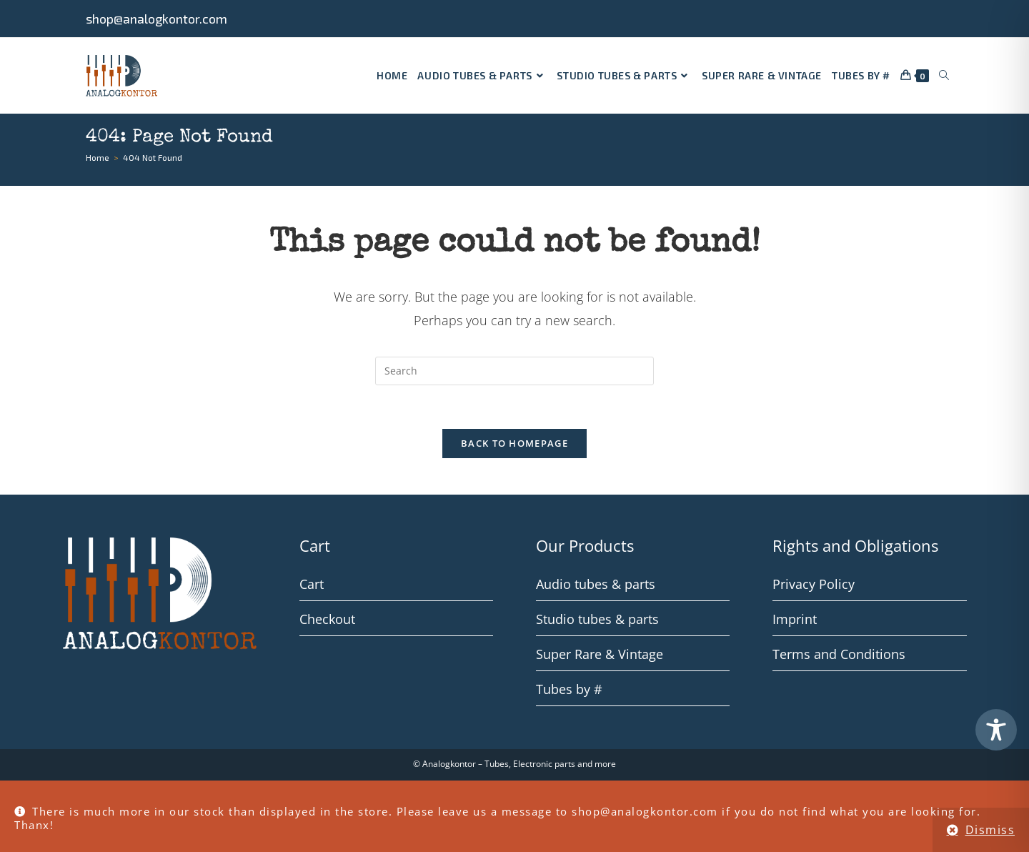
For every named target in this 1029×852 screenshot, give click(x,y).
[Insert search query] (514, 371)
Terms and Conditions (838, 654)
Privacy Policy (813, 584)
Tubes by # (569, 689)
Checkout (327, 619)
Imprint (794, 619)
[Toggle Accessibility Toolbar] (996, 730)
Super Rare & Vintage (599, 654)
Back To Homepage (514, 443)
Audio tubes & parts (595, 584)
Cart (311, 584)
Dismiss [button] (990, 830)
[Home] (97, 157)
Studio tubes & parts (597, 619)
